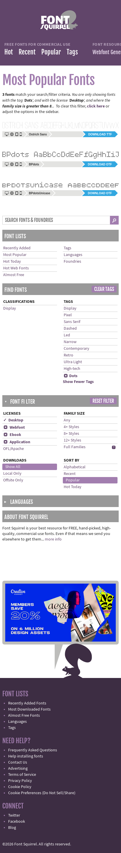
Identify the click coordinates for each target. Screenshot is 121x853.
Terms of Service (22, 774)
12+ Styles (72, 440)
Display (9, 308)
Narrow (70, 342)
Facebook (16, 821)
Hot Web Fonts (16, 268)
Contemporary (76, 348)
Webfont (14, 427)
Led (67, 335)
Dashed (70, 328)
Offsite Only (13, 480)
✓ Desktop (13, 420)
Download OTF (100, 164)
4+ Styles (71, 427)
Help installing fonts (25, 756)
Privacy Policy (20, 780)
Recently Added (17, 248)
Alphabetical (75, 467)
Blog (12, 827)
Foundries (72, 261)
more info (53, 539)
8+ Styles (71, 433)
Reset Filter (103, 401)
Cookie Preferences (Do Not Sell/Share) (41, 793)
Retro (68, 355)
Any (67, 420)
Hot (8, 52)
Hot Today (12, 261)
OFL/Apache (13, 448)
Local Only (12, 473)
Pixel (68, 315)
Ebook (12, 435)
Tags (72, 52)
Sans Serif (72, 321)
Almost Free (13, 275)
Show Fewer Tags (78, 382)
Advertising (18, 768)
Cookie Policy (19, 787)
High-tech (72, 368)
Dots (70, 376)
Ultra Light (73, 362)
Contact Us (17, 762)
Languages (73, 254)
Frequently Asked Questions (32, 750)
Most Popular (14, 254)
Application (16, 442)
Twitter (14, 815)
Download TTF (100, 134)
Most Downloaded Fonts (29, 709)
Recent (27, 52)
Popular (51, 52)
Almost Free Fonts (24, 715)
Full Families (75, 447)
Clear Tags (104, 289)
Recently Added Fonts (27, 703)
